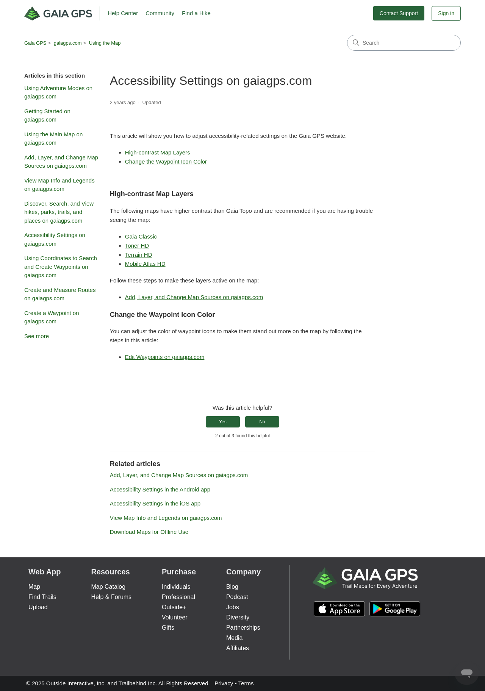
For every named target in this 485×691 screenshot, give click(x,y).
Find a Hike (196, 13)
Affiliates (237, 648)
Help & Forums (111, 597)
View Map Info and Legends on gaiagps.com (59, 184)
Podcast (237, 597)
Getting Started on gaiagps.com (47, 115)
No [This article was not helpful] (262, 421)
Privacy (223, 683)
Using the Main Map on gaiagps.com (53, 138)
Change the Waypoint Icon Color (166, 161)
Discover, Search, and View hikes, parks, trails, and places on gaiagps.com (59, 212)
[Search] (403, 42)
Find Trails (42, 597)
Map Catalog (108, 586)
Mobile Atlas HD (145, 263)
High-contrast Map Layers (157, 152)
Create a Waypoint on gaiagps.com (51, 317)
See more (36, 336)
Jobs (232, 607)
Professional (178, 597)
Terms (246, 683)
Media (234, 638)
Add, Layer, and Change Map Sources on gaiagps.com (61, 161)
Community (160, 13)
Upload (38, 607)
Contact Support (399, 13)
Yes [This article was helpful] (223, 421)
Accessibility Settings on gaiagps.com (54, 239)
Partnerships (243, 627)
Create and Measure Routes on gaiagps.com (59, 294)
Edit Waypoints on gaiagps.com (165, 357)
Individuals (176, 586)
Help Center (123, 13)
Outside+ (174, 607)
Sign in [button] (446, 13)
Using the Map (105, 43)
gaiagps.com (68, 43)
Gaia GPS (35, 43)
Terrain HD (138, 254)
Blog (232, 586)
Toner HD (137, 245)
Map (34, 586)
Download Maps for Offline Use (149, 532)
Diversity (237, 617)
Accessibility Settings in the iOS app (155, 503)
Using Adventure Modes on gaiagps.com (58, 92)
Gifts (168, 627)
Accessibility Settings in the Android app (160, 489)
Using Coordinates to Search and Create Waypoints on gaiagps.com (60, 266)
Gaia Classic (141, 236)
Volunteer (175, 617)
